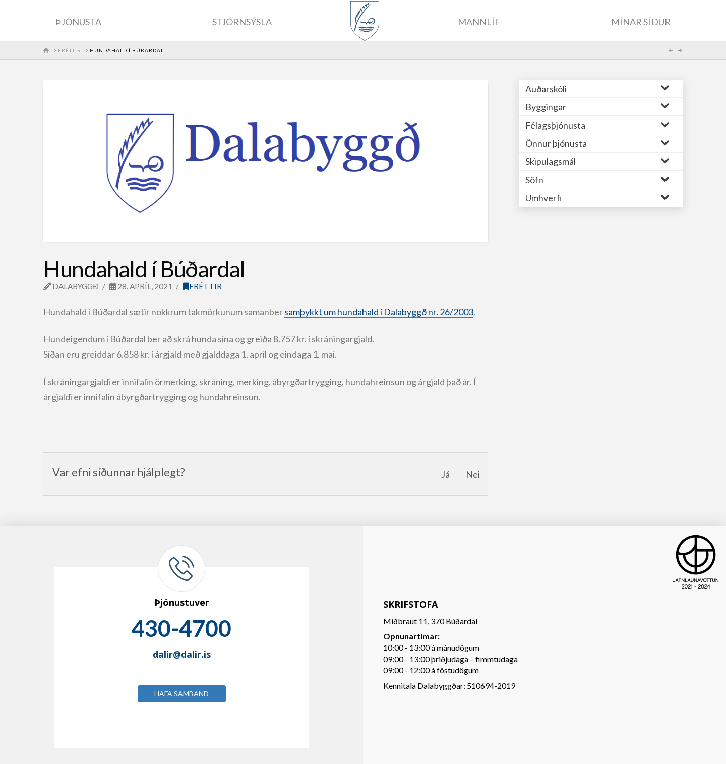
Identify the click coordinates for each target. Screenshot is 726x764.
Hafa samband (181, 693)
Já (445, 474)
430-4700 (181, 628)
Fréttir (202, 286)
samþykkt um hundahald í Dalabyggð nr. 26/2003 (378, 311)
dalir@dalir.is (182, 654)
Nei (473, 474)
